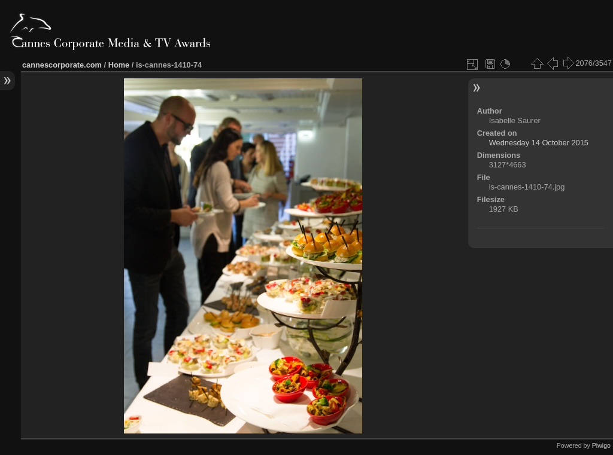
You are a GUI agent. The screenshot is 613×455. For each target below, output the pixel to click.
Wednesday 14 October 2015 (538, 142)
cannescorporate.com (62, 64)
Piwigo (601, 445)
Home (119, 64)
